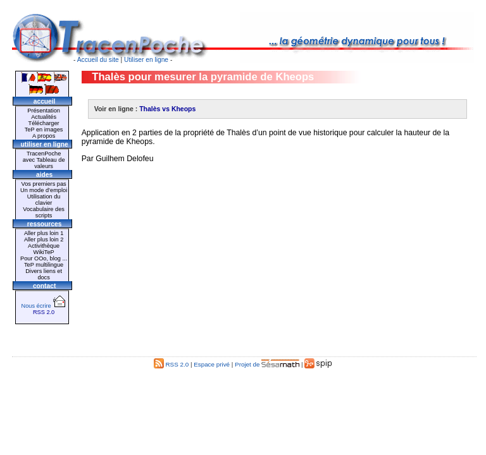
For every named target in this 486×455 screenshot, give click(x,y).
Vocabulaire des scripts (44, 212)
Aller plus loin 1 (43, 233)
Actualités (43, 117)
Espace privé (212, 364)
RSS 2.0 (43, 312)
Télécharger (43, 123)
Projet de (267, 364)
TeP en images (44, 129)
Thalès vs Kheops (167, 109)
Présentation (43, 110)
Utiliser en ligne (146, 59)
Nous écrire (44, 306)
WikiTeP (43, 252)
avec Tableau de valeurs (44, 163)
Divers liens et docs (43, 274)
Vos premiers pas (44, 184)
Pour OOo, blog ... (43, 258)
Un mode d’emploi (43, 190)
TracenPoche (44, 153)
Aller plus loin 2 (43, 239)
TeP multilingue (43, 265)
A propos (43, 136)
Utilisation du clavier (44, 199)
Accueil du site (98, 59)
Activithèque (43, 246)
